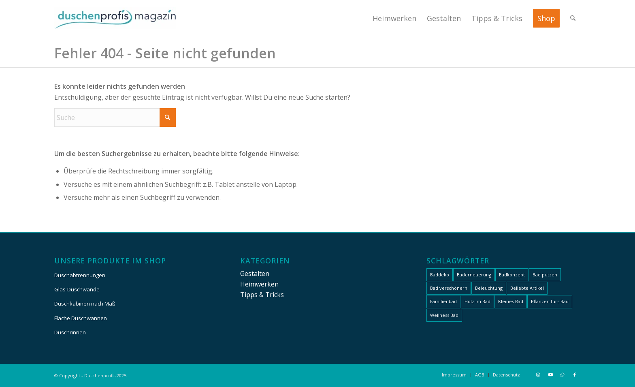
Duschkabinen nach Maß (84, 303)
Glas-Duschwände (77, 289)
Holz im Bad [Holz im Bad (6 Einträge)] (477, 301)
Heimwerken (259, 284)
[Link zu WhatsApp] (562, 374)
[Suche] (573, 18)
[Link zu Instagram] (538, 374)
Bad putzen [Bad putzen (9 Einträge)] (545, 275)
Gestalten (254, 273)
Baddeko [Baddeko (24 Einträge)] (439, 275)
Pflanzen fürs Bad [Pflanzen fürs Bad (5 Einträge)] (550, 301)
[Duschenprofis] (115, 18)
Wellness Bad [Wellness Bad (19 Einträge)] (444, 315)
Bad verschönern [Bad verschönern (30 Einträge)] (448, 288)
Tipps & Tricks (262, 294)
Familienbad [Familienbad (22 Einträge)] (443, 301)
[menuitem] (394, 18)
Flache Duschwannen (80, 318)
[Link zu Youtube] (550, 374)
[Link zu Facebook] (575, 374)
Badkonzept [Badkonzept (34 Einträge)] (512, 275)
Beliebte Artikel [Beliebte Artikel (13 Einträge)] (527, 288)
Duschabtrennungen (79, 275)
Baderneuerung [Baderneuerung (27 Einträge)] (474, 275)
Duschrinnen (70, 332)
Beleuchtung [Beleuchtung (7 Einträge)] (489, 288)
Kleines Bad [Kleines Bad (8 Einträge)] (510, 301)
